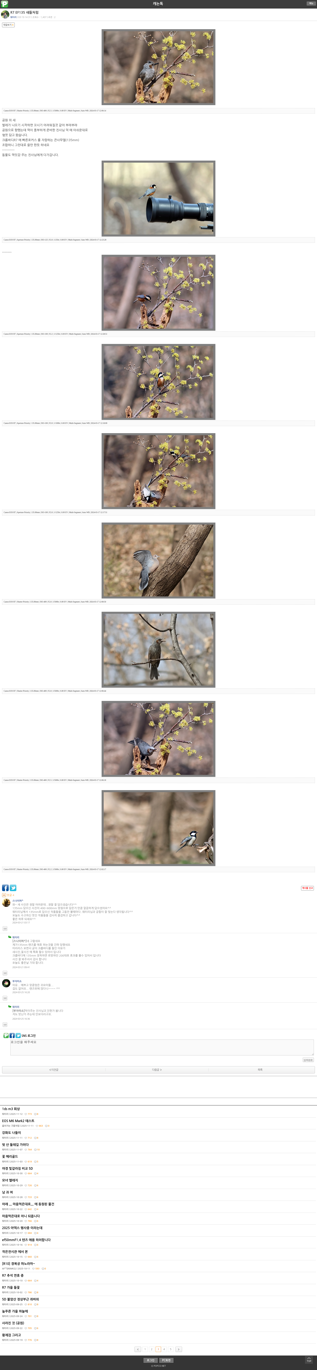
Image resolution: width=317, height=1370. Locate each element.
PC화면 (166, 1360)
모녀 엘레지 (159, 1184)
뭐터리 (13, 17)
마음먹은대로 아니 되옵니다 (159, 1220)
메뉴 (311, 3)
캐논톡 (158, 4)
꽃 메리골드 (159, 1160)
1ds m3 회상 (159, 1112)
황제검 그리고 (159, 1339)
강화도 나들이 (159, 1136)
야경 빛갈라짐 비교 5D (159, 1172)
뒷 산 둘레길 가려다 (159, 1148)
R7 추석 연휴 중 (159, 1279)
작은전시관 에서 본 (159, 1255)
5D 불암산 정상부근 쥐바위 (159, 1303)
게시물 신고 (307, 888)
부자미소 (17, 981)
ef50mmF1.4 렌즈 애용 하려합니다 (159, 1243)
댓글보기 (8, 25)
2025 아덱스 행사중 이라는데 (159, 1231)
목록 (260, 1069)
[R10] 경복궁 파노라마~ (159, 1267)
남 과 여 (159, 1196)
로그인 (151, 1360)
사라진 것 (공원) (159, 1327)
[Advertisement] (158, 1087)
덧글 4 (8, 895)
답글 (5, 928)
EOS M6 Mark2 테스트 (159, 1124)
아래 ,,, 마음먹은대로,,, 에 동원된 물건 (159, 1208)
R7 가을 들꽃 (159, 1291)
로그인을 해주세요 (162, 1047)
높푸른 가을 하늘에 (159, 1315)
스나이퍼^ (17, 901)
